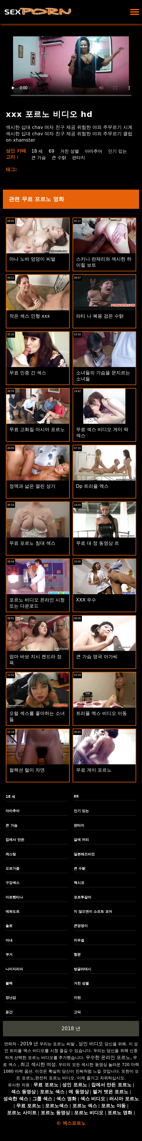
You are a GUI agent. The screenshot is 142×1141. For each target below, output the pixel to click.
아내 (9, 940)
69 (51, 151)
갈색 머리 (81, 840)
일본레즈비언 (84, 854)
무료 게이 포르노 (94, 770)
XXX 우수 (86, 600)
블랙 (9, 983)
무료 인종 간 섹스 (27, 372)
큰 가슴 (64, 157)
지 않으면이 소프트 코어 (93, 911)
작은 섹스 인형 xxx (29, 316)
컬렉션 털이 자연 (27, 770)
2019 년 (29, 1043)
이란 (77, 998)
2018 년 (71, 1028)
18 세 (36, 151)
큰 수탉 (85, 157)
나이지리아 (14, 969)
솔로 (9, 926)
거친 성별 (70, 151)
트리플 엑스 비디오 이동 (101, 713)
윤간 (9, 1012)
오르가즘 (12, 868)
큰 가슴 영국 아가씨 (97, 656)
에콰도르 (12, 911)
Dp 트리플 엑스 (92, 486)
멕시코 (79, 883)
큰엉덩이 (81, 926)
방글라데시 (82, 969)
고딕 (77, 1012)
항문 (77, 955)
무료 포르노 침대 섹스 (32, 543)
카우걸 (79, 940)
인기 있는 (40, 157)
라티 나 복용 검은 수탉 (100, 316)
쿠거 (9, 955)
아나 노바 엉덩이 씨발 (32, 259)
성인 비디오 (90, 1043)
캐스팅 (11, 854)
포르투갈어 (82, 897)
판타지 (106, 157)
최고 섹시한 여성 (38, 1064)
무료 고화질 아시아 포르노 (37, 429)
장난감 (11, 998)
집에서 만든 (15, 840)
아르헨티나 (14, 897)
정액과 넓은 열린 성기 (32, 486)
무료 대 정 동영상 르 (97, 543)
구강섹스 (12, 883)
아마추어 (95, 151)
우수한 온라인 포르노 (108, 1057)
